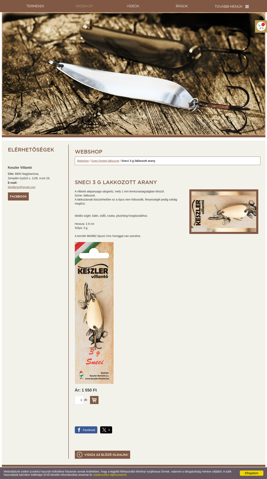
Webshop (83, 160)
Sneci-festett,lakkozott (105, 160)
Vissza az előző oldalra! (106, 455)
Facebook (18, 196)
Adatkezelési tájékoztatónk (110, 474)
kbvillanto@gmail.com (21, 187)
